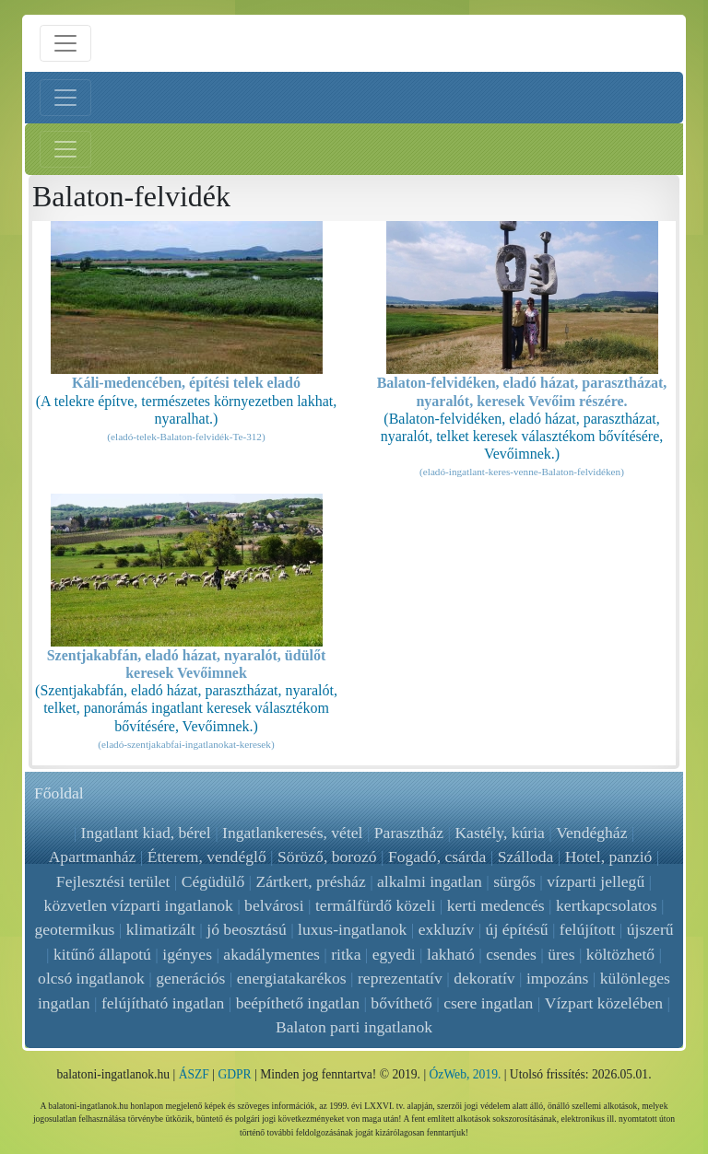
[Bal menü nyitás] (65, 97)
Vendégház (591, 832)
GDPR (234, 1074)
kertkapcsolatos (606, 905)
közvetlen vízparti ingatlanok (138, 905)
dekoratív (484, 978)
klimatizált (160, 929)
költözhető (620, 954)
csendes (511, 954)
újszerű (650, 929)
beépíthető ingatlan (298, 1003)
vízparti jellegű (595, 881)
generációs (190, 978)
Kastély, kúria (500, 832)
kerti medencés (496, 905)
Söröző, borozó (327, 856)
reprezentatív (400, 978)
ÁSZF (194, 1074)
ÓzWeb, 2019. (466, 1074)
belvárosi (274, 905)
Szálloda (526, 856)
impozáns (557, 978)
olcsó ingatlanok (91, 978)
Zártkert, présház (311, 881)
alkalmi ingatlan (429, 881)
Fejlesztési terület (113, 881)
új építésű (517, 929)
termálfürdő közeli (375, 905)
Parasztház (408, 832)
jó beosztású (246, 929)
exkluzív (447, 929)
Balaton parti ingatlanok (354, 1027)
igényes (187, 954)
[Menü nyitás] (65, 43)
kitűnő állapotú (102, 954)
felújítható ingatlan (162, 1003)
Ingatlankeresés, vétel (292, 832)
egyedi (394, 954)
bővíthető (402, 1003)
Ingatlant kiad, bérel (146, 832)
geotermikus (74, 929)
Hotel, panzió (609, 856)
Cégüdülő (213, 881)
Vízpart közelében (604, 1003)
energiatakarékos (292, 978)
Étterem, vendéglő (207, 856)
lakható (451, 954)
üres (561, 954)
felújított (588, 929)
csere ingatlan (488, 1003)
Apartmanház (92, 856)
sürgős (514, 881)
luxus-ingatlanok (352, 929)
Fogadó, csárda (437, 856)
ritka (345, 954)
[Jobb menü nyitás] (65, 149)
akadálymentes (271, 954)
